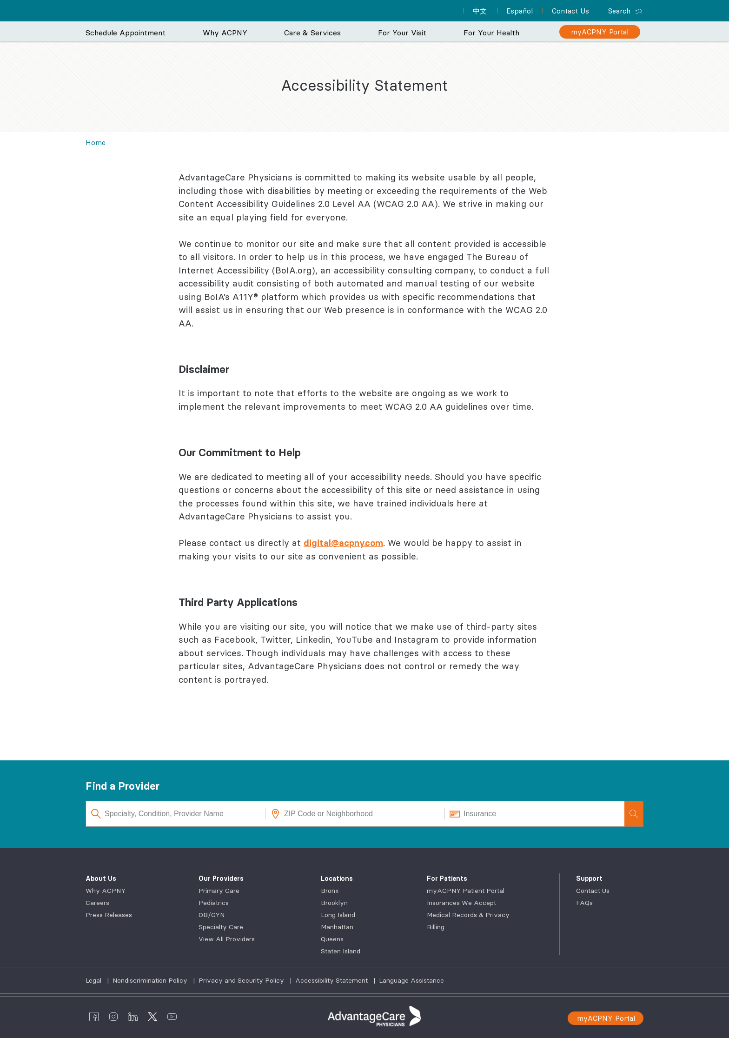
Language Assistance (411, 980)
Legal (94, 980)
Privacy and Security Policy (242, 980)
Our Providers (221, 878)
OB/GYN (212, 915)
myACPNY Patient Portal (465, 890)
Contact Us (593, 890)
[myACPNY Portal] (599, 32)
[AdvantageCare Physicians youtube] (172, 1016)
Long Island (338, 915)
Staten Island (340, 951)
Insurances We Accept (461, 902)
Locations (337, 878)
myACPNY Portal (606, 1018)
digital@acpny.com (343, 542)
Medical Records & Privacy (468, 915)
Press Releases (109, 915)
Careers (97, 902)
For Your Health (491, 32)
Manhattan (337, 927)
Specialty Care (221, 927)
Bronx (330, 890)
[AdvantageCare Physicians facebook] (94, 1016)
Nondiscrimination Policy (151, 980)
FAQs (584, 902)
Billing (435, 927)
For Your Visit (402, 32)
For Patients (447, 878)
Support (589, 878)
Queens (332, 939)
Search (619, 11)
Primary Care (219, 890)
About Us (101, 878)
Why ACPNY (225, 32)
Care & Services (312, 32)
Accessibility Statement (332, 980)
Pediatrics (214, 902)
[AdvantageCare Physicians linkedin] (133, 1016)
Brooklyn (334, 902)
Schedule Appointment (126, 32)
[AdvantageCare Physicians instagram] (113, 1016)
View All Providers (227, 939)
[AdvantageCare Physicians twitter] (152, 1016)
